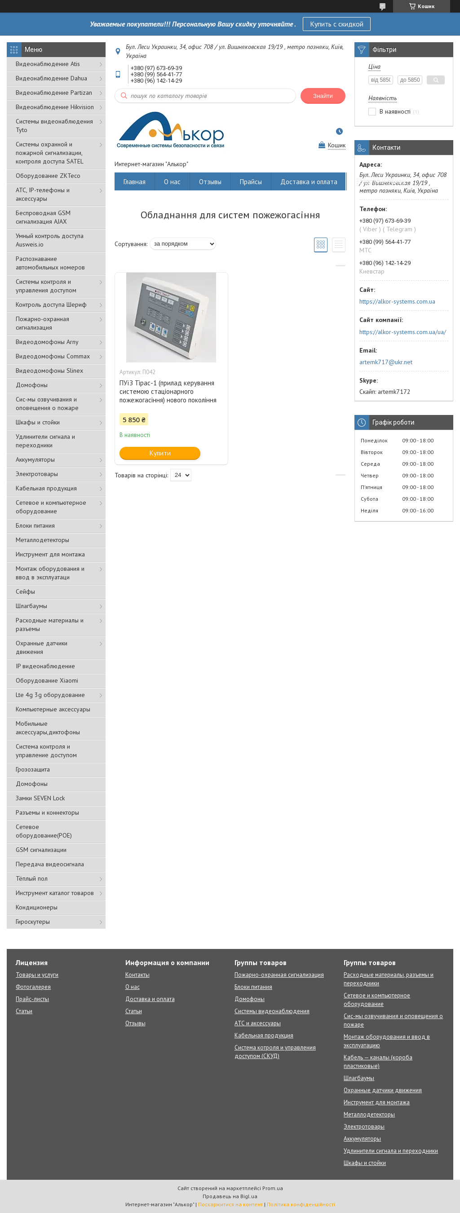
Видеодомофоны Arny (47, 342)
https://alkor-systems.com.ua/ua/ (402, 332)
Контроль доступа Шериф (51, 304)
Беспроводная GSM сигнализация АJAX (43, 217)
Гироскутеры (33, 921)
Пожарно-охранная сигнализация (42, 323)
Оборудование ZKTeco (48, 176)
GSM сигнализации (41, 850)
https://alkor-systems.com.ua (397, 301)
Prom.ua (272, 1188)
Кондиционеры (37, 907)
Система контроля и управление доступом (46, 750)
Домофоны (32, 385)
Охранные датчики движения (41, 647)
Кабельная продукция (46, 488)
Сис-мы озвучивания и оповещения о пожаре (47, 403)
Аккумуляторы (35, 459)
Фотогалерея (33, 987)
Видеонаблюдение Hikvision (55, 107)
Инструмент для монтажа (50, 554)
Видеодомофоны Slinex (49, 370)
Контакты (137, 975)
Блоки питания (35, 525)
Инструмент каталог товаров (55, 893)
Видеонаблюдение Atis (48, 64)
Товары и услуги (37, 975)
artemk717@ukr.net (385, 362)
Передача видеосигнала (50, 864)
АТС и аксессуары (257, 1023)
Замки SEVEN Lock (40, 798)
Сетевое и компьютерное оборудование (51, 506)
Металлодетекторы (42, 540)
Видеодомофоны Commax (53, 356)
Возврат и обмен (381, 181)
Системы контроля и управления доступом (46, 286)
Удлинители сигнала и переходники (45, 440)
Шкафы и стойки (38, 422)
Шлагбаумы (31, 606)
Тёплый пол (32, 878)
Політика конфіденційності (301, 1204)
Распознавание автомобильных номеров (50, 263)
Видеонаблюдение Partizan (54, 92)
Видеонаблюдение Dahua (51, 78)
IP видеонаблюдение (45, 666)
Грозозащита (33, 769)
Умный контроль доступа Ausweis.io (50, 240)
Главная (135, 181)
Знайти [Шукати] (323, 96)
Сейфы (25, 591)
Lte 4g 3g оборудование (50, 695)
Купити (160, 453)
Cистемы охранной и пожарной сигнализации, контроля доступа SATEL (50, 152)
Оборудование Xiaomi (47, 680)
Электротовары (37, 474)
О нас (172, 181)
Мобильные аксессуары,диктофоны (48, 727)
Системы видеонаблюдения (272, 1011)
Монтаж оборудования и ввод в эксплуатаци (50, 573)
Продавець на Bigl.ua (230, 1196)
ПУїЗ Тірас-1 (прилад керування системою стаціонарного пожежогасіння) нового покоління (168, 391)
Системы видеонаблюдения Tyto (54, 125)
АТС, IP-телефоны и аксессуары (43, 194)
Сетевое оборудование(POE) (44, 831)
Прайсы (251, 181)
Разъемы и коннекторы (47, 812)
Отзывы (210, 181)
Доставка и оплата (308, 181)
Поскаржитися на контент (230, 1204)
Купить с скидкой (336, 23)
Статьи (24, 1011)
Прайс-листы (32, 999)
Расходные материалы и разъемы (50, 624)
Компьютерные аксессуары (53, 709)
